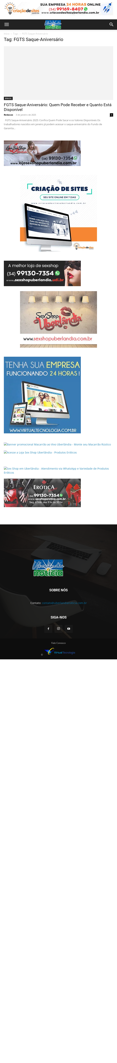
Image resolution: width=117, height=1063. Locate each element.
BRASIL (8, 98)
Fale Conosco (58, 643)
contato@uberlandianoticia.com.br (64, 603)
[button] (6, 24)
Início (6, 33)
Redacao (8, 114)
